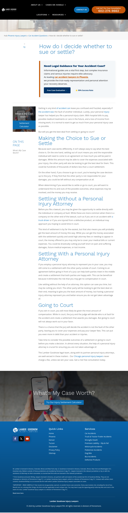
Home (51, 433)
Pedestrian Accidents (93, 450)
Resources (58, 15)
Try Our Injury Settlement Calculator (64, 402)
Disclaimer (53, 447)
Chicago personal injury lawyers (88, 356)
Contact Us (81, 10)
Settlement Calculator (24, 123)
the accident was (46, 111)
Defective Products (92, 460)
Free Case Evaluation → (57, 90)
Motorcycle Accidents (93, 447)
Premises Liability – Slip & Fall (97, 443)
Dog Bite (88, 453)
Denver (52, 440)
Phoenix (52, 437)
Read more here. (18, 493)
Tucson (52, 443)
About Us (35, 5)
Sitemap (52, 453)
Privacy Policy (54, 450)
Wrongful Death (91, 440)
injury (106, 111)
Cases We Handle (55, 5)
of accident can (63, 108)
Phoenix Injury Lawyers (17, 35)
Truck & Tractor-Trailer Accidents (98, 437)
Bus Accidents (90, 457)
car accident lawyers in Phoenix (71, 77)
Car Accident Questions (38, 35)
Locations (41, 15)
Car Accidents (90, 433)
